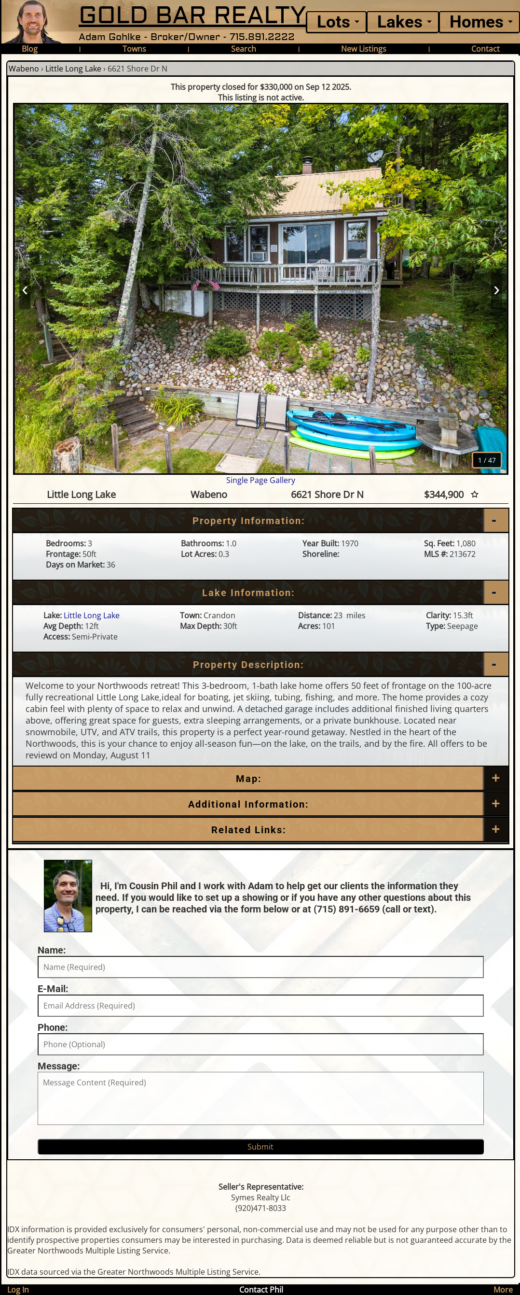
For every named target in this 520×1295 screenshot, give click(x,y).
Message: (59, 1066)
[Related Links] (260, 830)
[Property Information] (260, 521)
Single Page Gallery (260, 480)
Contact (485, 48)
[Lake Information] (260, 593)
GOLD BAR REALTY (192, 15)
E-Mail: (53, 989)
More (503, 1289)
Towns (134, 48)
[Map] (260, 779)
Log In (18, 1289)
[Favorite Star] (475, 494)
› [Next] (496, 288)
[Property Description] (260, 665)
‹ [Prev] (25, 288)
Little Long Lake (73, 68)
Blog (30, 48)
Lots (333, 22)
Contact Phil (261, 1289)
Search (243, 48)
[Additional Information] (260, 804)
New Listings (363, 48)
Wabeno (24, 68)
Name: (52, 950)
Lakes (400, 22)
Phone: (53, 1027)
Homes (477, 22)
